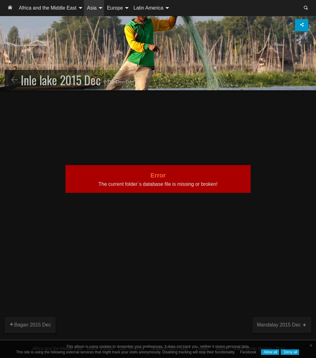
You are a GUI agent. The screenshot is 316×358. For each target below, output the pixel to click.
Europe (115, 8)
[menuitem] (10, 8)
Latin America (148, 8)
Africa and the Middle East (48, 8)
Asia (92, 8)
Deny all (290, 352)
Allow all (270, 352)
